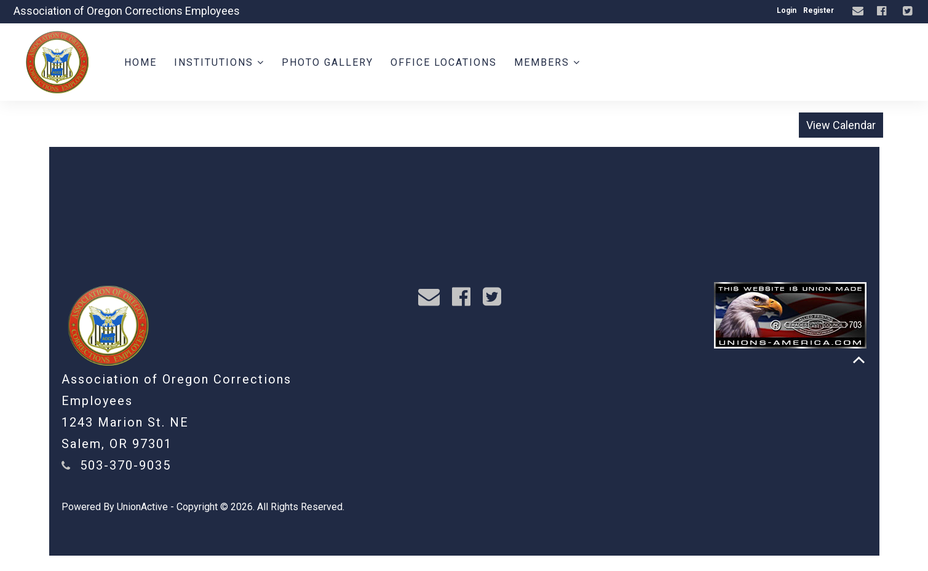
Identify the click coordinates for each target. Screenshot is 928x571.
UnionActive (142, 507)
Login (786, 10)
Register (818, 10)
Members (547, 62)
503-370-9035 (125, 465)
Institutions (219, 62)
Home (140, 62)
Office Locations (444, 62)
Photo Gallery (327, 62)
